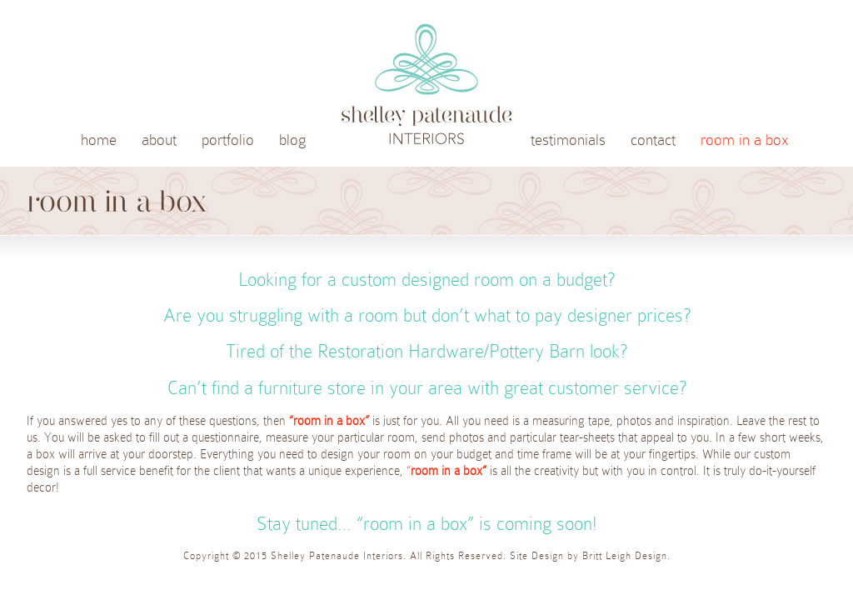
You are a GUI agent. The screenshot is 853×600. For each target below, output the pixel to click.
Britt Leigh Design (624, 556)
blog (292, 139)
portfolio (228, 139)
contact (653, 139)
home (99, 139)
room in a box (745, 139)
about (159, 139)
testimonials (568, 139)
